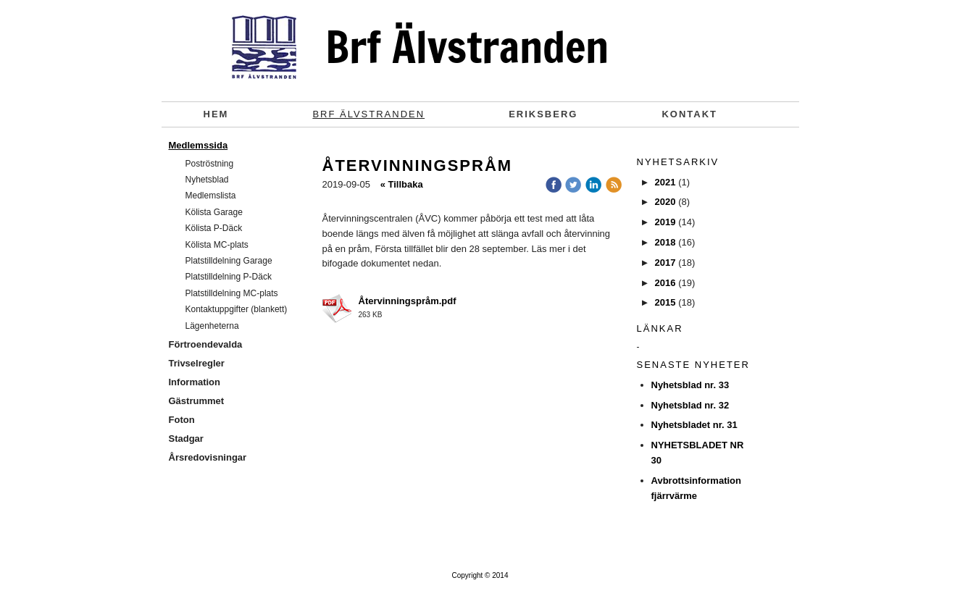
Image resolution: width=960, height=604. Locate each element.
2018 (665, 242)
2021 (665, 182)
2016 (665, 282)
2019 (665, 222)
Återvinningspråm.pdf (407, 300)
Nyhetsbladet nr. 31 (694, 424)
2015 (665, 302)
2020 (665, 201)
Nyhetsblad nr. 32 (690, 405)
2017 (665, 262)
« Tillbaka (401, 184)
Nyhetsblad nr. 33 (690, 384)
